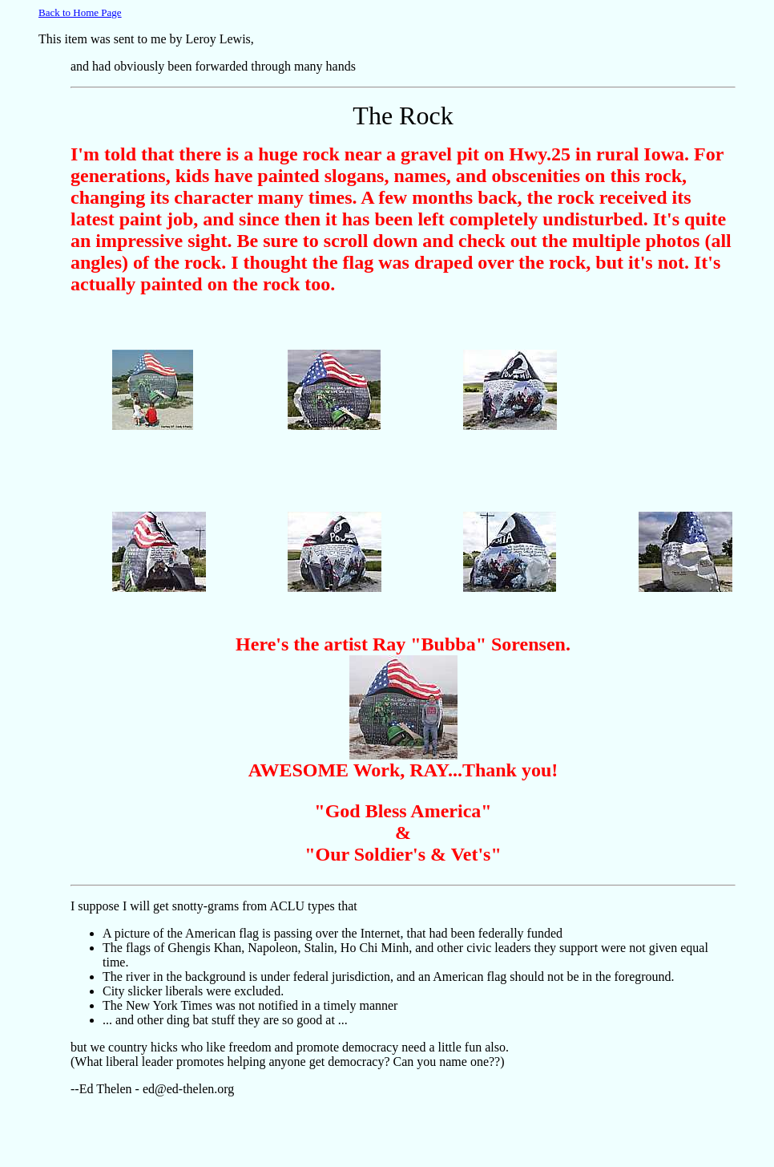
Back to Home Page (80, 12)
